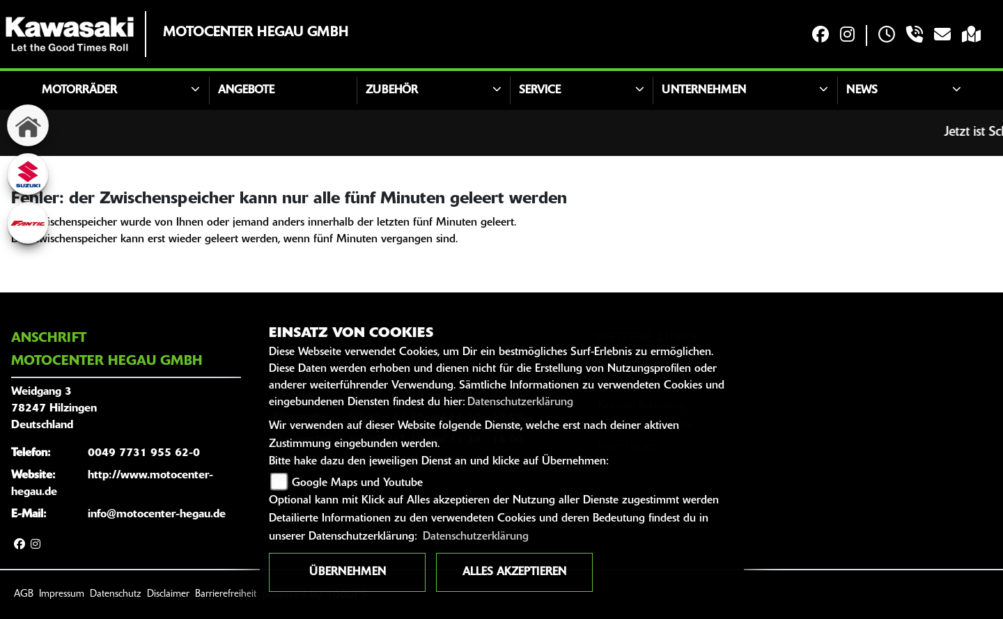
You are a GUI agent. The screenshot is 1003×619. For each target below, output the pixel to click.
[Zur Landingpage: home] (28, 125)
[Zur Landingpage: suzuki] (28, 174)
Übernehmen (347, 572)
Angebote (246, 90)
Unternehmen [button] (704, 90)
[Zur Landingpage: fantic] (28, 223)
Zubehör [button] (392, 90)
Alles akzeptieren (514, 572)
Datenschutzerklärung (520, 402)
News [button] (862, 90)
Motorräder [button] (79, 90)
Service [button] (540, 90)
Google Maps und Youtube (357, 483)
